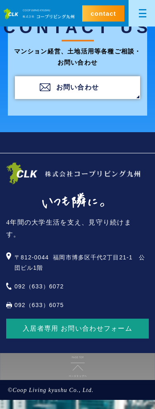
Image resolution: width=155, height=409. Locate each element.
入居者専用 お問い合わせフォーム (77, 328)
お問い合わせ (77, 87)
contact (103, 13)
